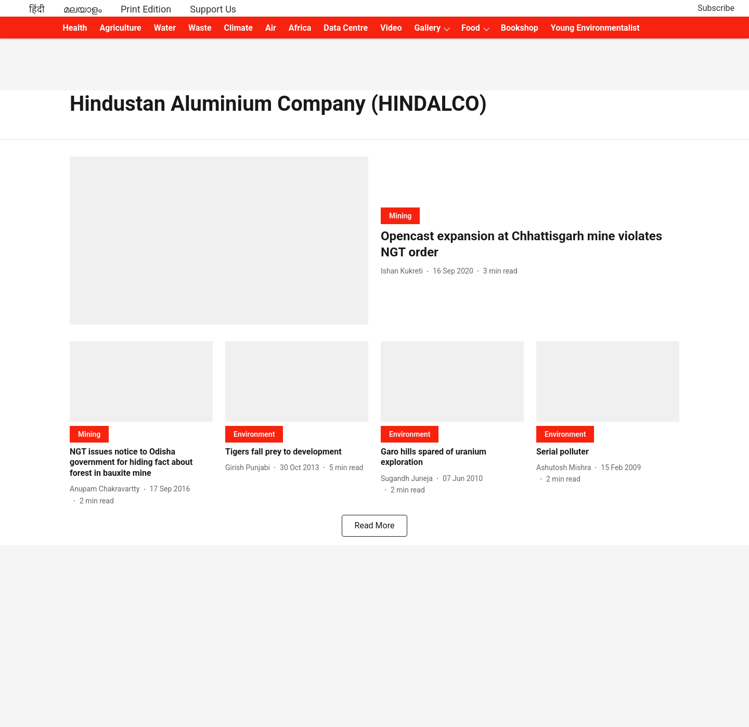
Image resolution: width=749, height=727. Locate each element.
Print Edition (146, 9)
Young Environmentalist (595, 28)
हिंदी (37, 9)
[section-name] (400, 215)
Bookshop (519, 28)
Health (74, 28)
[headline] (530, 244)
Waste (200, 28)
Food (470, 28)
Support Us (213, 9)
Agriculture (120, 28)
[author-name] (404, 271)
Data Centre (346, 28)
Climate (238, 28)
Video (391, 28)
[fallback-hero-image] (219, 240)
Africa (300, 28)
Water (165, 28)
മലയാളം (82, 9)
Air (270, 28)
